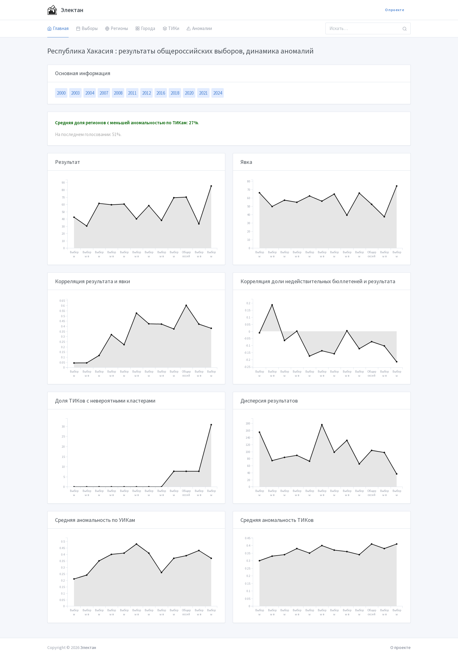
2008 (118, 93)
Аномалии (199, 28)
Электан (65, 10)
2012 (146, 93)
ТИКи (171, 28)
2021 (203, 93)
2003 (75, 93)
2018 (175, 93)
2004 (89, 93)
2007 (104, 93)
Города (145, 28)
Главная (58, 28)
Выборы (87, 28)
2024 (217, 93)
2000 (61, 93)
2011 (132, 93)
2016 (160, 93)
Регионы (116, 28)
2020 (189, 93)
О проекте (394, 9)
